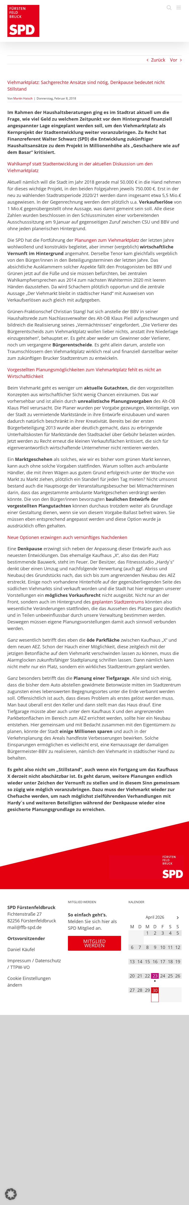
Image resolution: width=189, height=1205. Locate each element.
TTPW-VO (20, 967)
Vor (173, 60)
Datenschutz (48, 960)
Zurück (158, 60)
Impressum (19, 960)
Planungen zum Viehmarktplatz (107, 240)
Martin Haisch (22, 98)
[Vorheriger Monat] (132, 918)
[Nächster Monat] (178, 918)
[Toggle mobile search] (169, 7)
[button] (11, 1194)
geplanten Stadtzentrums (118, 602)
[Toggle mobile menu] (179, 7)
